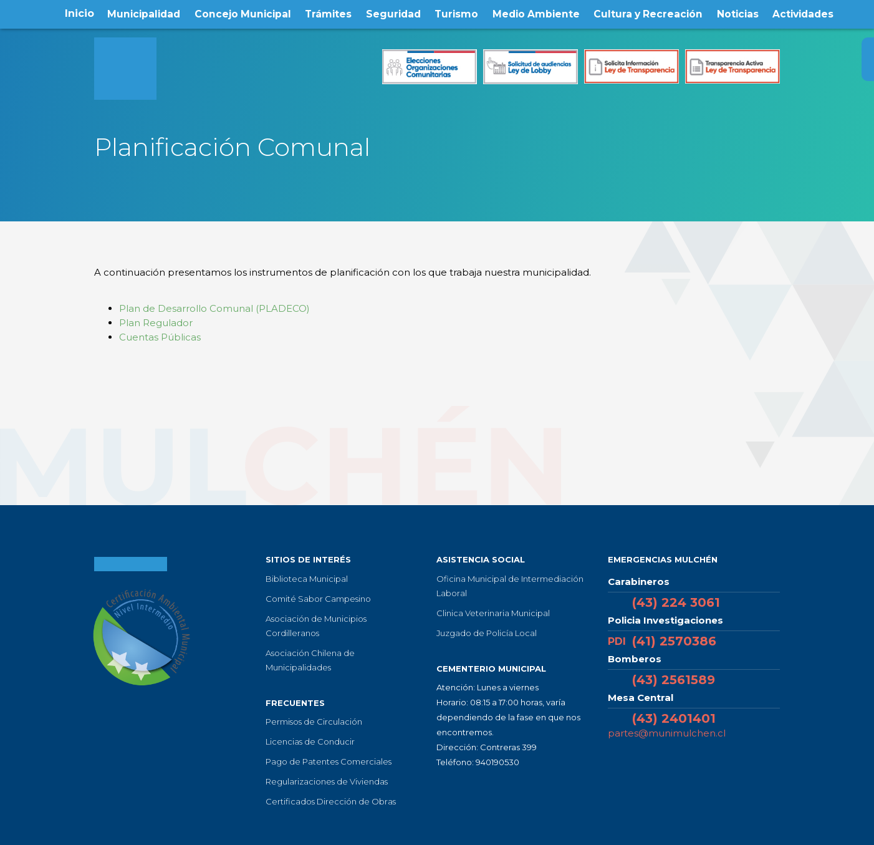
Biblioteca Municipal (307, 579)
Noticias (739, 13)
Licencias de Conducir (310, 741)
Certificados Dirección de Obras (331, 801)
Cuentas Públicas (161, 337)
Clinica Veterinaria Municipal (493, 613)
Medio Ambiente (536, 13)
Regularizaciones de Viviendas (327, 781)
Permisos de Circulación (314, 722)
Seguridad (393, 13)
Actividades (805, 13)
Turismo (456, 13)
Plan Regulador (156, 323)
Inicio (77, 13)
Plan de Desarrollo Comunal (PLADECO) (214, 308)
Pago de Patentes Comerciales (328, 761)
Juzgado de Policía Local (486, 633)
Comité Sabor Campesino (318, 599)
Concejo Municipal (242, 13)
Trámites (328, 13)
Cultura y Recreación (649, 13)
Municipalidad (142, 13)
